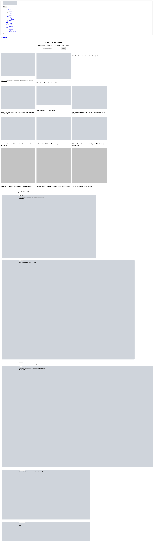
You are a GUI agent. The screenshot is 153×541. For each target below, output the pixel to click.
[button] (4, 34)
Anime (10, 11)
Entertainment (10, 9)
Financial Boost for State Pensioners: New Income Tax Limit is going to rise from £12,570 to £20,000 (52, 109)
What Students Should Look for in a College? (47, 82)
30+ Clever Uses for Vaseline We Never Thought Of (85, 56)
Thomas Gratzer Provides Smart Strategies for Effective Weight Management (88, 144)
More (8, 27)
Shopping (21, 195)
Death (10, 20)
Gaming (11, 23)
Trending (11, 26)
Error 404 (4, 37)
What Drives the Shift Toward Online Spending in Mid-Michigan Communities (17, 80)
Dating (10, 17)
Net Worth (11, 19)
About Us (11, 29)
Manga (10, 15)
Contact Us (11, 30)
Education (21, 260)
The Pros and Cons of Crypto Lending (82, 186)
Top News (9, 24)
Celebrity (8, 16)
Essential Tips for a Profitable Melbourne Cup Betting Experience (53, 186)
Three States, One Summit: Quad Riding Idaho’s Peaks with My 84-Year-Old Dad (18, 113)
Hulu (10, 12)
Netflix (10, 13)
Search (63, 48)
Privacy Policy (12, 31)
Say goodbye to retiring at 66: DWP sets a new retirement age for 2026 (88, 113)
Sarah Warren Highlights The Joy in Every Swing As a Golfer (16, 186)
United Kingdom (22, 522)
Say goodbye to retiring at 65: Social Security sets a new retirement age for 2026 (17, 144)
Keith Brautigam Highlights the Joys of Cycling (48, 143)
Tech (7, 22)
